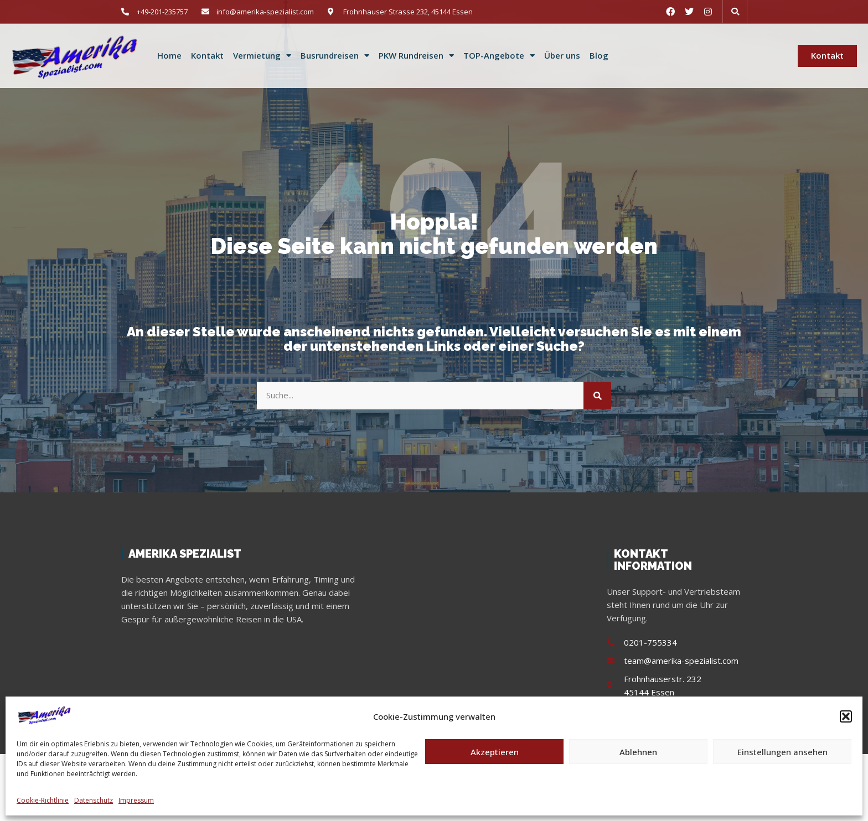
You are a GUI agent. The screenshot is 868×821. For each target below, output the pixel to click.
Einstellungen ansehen (782, 751)
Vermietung (262, 55)
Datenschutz (93, 800)
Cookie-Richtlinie (43, 800)
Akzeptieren (495, 751)
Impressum (136, 800)
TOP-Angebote (499, 55)
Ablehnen (638, 751)
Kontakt (207, 55)
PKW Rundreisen (416, 55)
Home (169, 55)
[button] (845, 716)
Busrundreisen (335, 55)
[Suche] (597, 395)
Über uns (562, 55)
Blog (599, 55)
